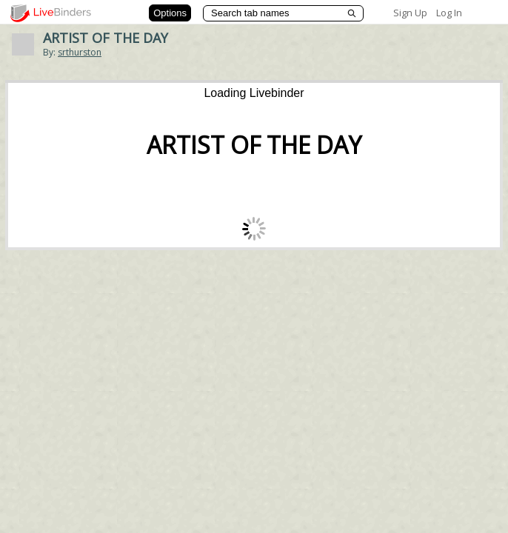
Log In (449, 12)
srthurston (79, 52)
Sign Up (410, 12)
